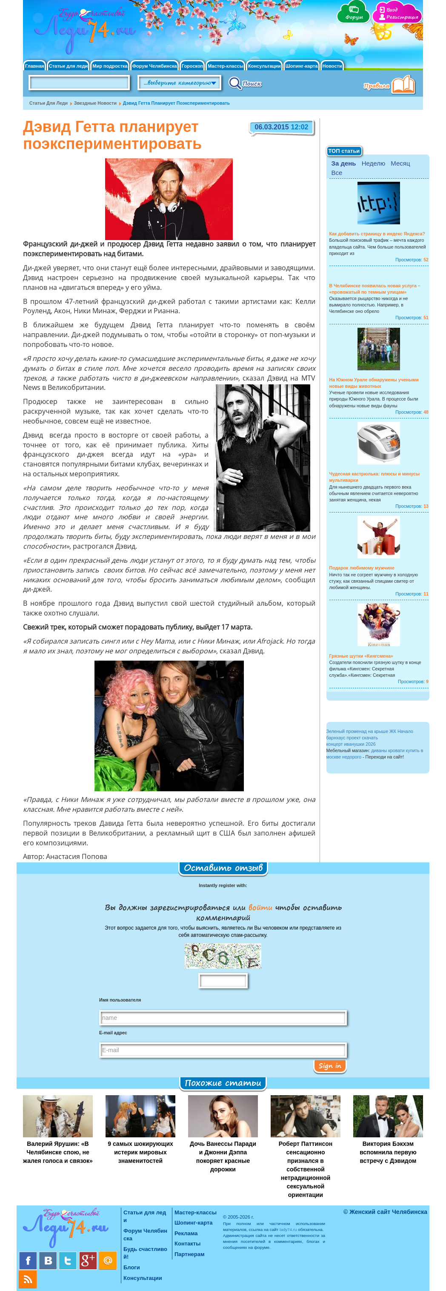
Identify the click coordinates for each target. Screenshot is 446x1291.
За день (344, 163)
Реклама (185, 1233)
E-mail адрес (113, 1032)
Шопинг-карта (302, 66)
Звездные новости (95, 103)
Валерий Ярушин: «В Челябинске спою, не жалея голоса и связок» (58, 1152)
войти (260, 907)
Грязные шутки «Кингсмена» (361, 655)
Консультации (264, 66)
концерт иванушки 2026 (351, 744)
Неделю (373, 163)
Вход (391, 10)
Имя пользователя (120, 999)
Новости (332, 66)
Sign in (330, 1065)
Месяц (400, 163)
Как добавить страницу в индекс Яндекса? (377, 233)
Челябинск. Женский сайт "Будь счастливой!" (83, 33)
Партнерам (189, 1254)
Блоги (131, 1267)
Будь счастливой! (145, 1253)
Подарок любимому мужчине (362, 567)
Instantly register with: (223, 885)
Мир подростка (109, 66)
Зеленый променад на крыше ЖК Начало (369, 731)
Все (337, 172)
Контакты (187, 1243)
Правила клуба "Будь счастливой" (391, 85)
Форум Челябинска (154, 66)
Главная (34, 66)
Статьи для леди (68, 66)
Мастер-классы (225, 66)
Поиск (245, 83)
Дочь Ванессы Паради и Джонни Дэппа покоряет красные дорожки (223, 1156)
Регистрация (402, 17)
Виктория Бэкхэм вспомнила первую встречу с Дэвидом (388, 1152)
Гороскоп (192, 66)
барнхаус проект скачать (352, 737)
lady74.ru (288, 1229)
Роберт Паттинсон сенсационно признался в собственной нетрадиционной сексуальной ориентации (306, 1169)
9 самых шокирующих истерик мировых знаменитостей (140, 1152)
